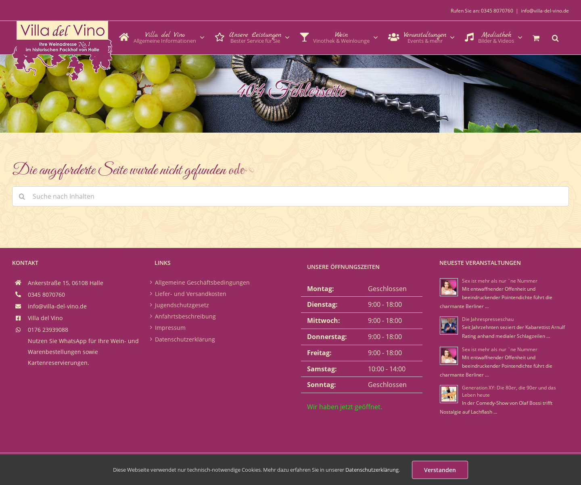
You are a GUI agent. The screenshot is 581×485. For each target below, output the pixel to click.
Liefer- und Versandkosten (190, 294)
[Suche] (22, 196)
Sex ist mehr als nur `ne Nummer (499, 280)
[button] (555, 37)
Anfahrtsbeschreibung (185, 316)
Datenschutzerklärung (185, 339)
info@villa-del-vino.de (545, 10)
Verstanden (440, 470)
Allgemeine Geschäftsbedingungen (202, 282)
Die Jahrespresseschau (488, 319)
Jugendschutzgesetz (182, 305)
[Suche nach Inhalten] (290, 196)
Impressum (170, 327)
